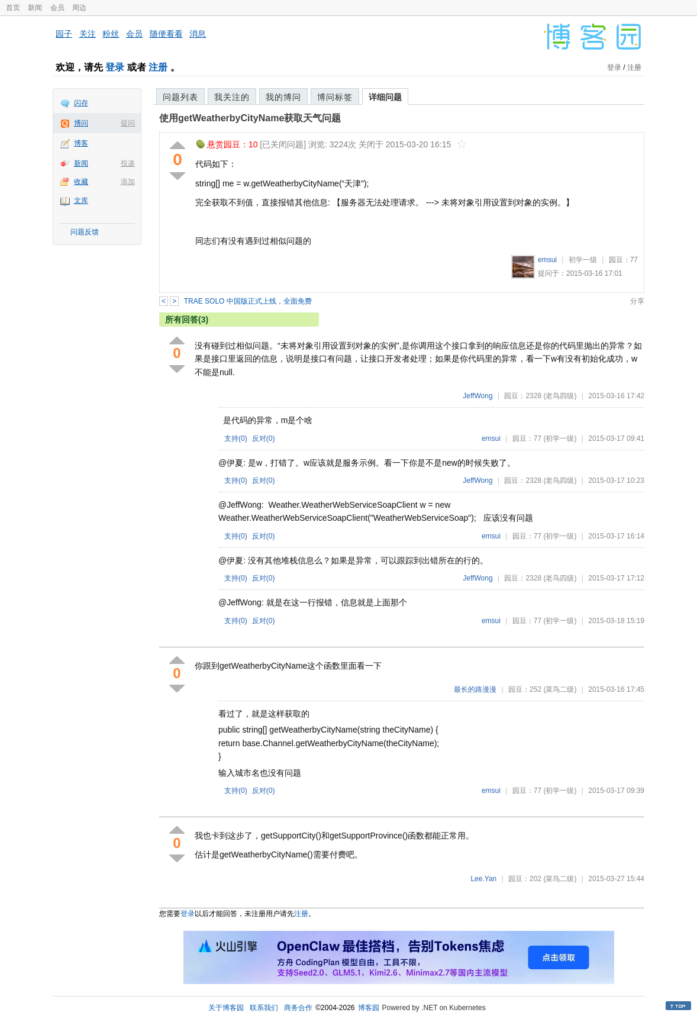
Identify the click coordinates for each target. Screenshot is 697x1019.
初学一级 (583, 260)
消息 (197, 33)
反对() (263, 438)
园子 (64, 33)
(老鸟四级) (559, 396)
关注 (87, 33)
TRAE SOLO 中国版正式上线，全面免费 (248, 301)
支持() (235, 438)
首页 (13, 8)
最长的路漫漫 (475, 689)
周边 (79, 8)
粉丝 (110, 33)
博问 (81, 123)
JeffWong (477, 396)
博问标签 (335, 97)
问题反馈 (84, 232)
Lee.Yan (483, 879)
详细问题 (385, 97)
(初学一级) (559, 438)
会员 (57, 8)
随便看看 (166, 33)
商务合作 (298, 1008)
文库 (81, 200)
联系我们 (264, 1008)
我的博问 (283, 97)
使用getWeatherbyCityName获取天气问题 (250, 118)
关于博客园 (226, 1008)
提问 (128, 123)
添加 (128, 182)
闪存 (81, 103)
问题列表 (180, 97)
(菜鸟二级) (559, 689)
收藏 (81, 182)
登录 (114, 67)
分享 (637, 301)
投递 (128, 163)
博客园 (368, 1008)
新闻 (35, 8)
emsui (547, 260)
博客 (81, 143)
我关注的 (232, 97)
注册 (158, 67)
